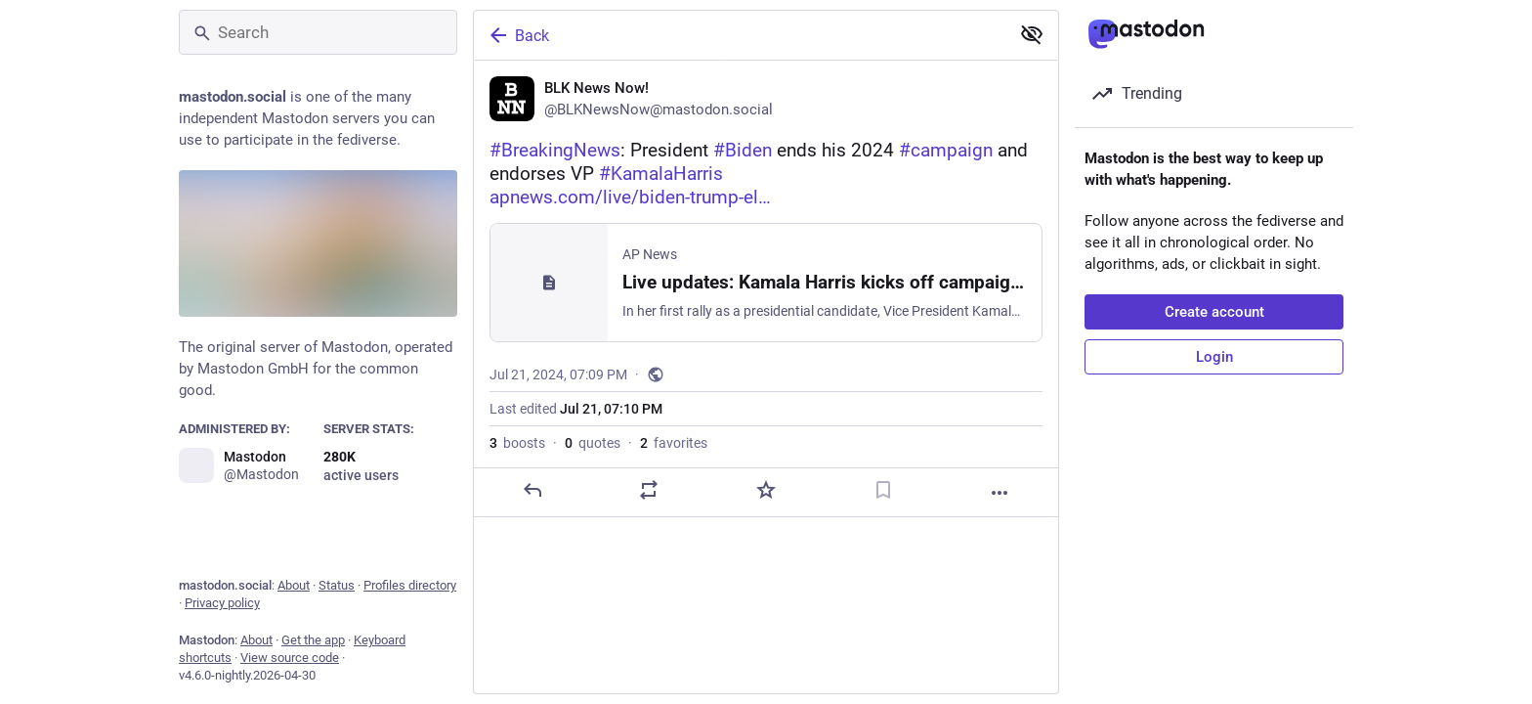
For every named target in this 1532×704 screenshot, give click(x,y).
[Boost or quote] (648, 490)
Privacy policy (222, 602)
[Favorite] (766, 490)
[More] (999, 493)
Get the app (313, 640)
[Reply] (532, 490)
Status (337, 585)
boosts (517, 443)
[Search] (318, 32)
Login (1214, 357)
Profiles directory (409, 585)
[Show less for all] (1031, 34)
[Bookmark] (883, 490)
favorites (673, 443)
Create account (1214, 312)
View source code (289, 657)
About (293, 585)
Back (518, 35)
